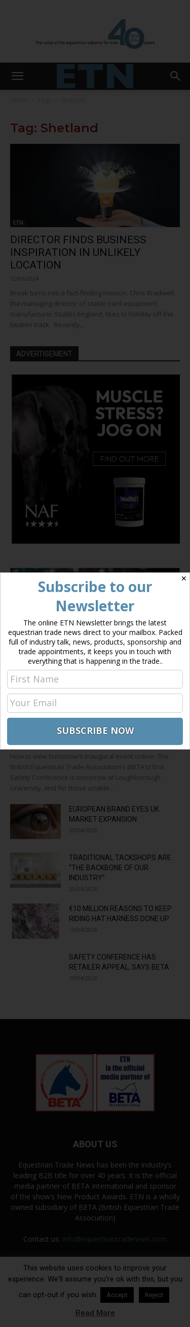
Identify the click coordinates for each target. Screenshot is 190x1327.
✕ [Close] (184, 578)
